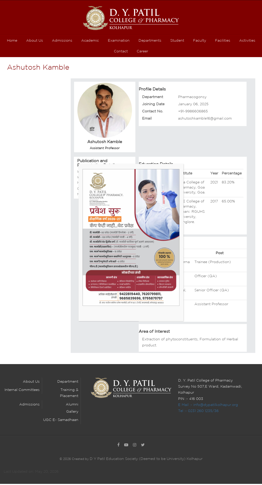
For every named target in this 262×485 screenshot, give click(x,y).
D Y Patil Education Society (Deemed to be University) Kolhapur (146, 460)
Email (147, 120)
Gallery (72, 412)
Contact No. (152, 112)
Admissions (29, 405)
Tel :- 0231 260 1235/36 (198, 412)
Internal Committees (22, 391)
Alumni (72, 405)
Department (152, 98)
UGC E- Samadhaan (60, 421)
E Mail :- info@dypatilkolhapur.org (208, 406)
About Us (31, 383)
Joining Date (153, 105)
